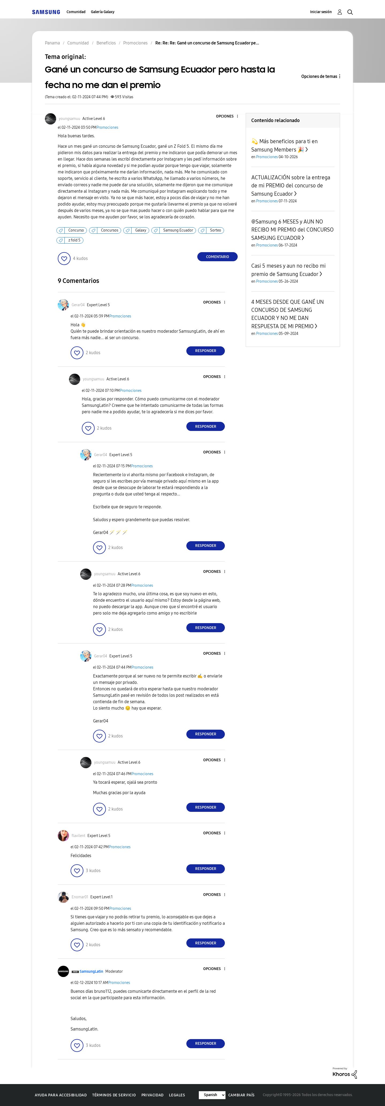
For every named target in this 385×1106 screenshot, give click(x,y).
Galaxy (140, 230)
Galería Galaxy (102, 12)
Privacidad (152, 1095)
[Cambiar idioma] (212, 1095)
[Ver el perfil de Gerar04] (78, 305)
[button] (228, 116)
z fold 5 (74, 240)
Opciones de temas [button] (319, 76)
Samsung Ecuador (178, 230)
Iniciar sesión (321, 12)
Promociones (107, 127)
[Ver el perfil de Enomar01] (80, 897)
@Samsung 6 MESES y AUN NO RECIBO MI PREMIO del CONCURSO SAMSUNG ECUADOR (292, 229)
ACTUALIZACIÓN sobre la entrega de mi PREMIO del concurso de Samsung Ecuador (290, 185)
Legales (177, 1095)
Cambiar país (241, 1095)
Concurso (76, 230)
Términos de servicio (114, 1095)
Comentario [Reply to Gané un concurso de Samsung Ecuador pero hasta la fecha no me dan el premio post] (217, 257)
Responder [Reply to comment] (205, 351)
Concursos (109, 230)
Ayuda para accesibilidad (61, 1095)
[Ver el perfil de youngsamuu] (69, 118)
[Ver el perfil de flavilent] (78, 836)
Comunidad (76, 12)
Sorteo (215, 230)
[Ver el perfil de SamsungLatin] (91, 971)
